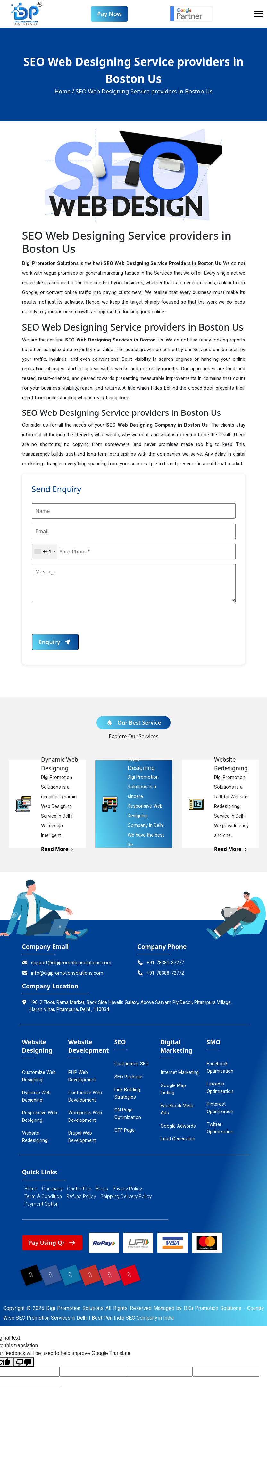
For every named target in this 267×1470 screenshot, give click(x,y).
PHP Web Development (82, 1077)
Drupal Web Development (82, 1137)
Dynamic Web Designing (36, 1097)
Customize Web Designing (39, 1077)
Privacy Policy (127, 1189)
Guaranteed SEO (131, 1064)
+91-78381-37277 (161, 963)
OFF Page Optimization (127, 1134)
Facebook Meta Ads (177, 1110)
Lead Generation (178, 1140)
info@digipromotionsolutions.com (63, 974)
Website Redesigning (34, 1137)
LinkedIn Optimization (220, 1088)
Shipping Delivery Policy (126, 1197)
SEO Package (128, 1077)
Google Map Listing (173, 1089)
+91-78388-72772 (161, 974)
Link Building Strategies (127, 1094)
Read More (58, 850)
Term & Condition (43, 1197)
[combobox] (44, 552)
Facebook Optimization (220, 1068)
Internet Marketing (180, 1073)
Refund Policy (81, 1197)
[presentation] (80, 621)
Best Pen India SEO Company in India (135, 1320)
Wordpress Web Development (85, 1117)
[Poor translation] (23, 1365)
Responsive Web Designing (39, 1117)
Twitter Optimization (220, 1129)
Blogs (102, 1189)
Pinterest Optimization (220, 1108)
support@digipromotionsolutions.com (67, 963)
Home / (64, 92)
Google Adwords (178, 1126)
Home (31, 1189)
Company (52, 1189)
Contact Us (79, 1189)
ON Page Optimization (127, 1114)
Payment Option (41, 1205)
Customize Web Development (85, 1097)
